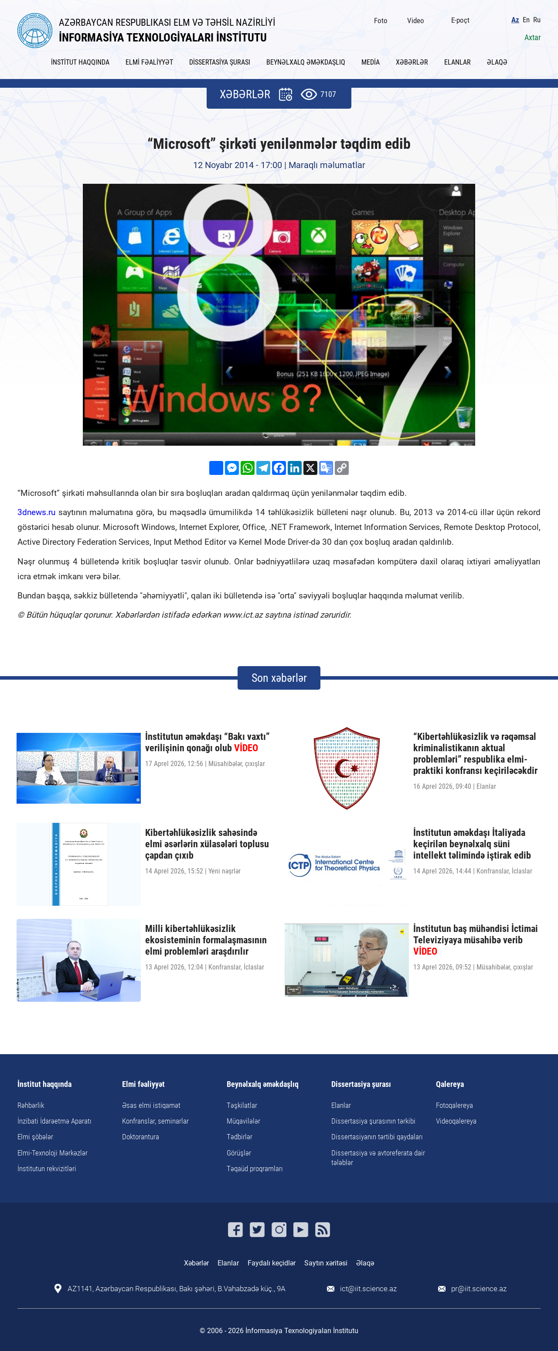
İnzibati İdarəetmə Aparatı (54, 1121)
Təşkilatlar (242, 1105)
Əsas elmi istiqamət (151, 1105)
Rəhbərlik (30, 1105)
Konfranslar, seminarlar (155, 1121)
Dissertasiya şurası (361, 1084)
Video (415, 20)
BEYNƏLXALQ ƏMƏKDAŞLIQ (305, 62)
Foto (381, 20)
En (526, 20)
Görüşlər (239, 1152)
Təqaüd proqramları (255, 1168)
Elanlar (341, 1105)
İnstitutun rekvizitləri (46, 1168)
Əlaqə (365, 1263)
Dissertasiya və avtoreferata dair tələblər (378, 1157)
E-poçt (460, 20)
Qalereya (450, 1084)
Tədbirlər (239, 1136)
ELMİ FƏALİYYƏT (149, 62)
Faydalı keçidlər (272, 1263)
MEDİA (370, 62)
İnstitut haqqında (44, 1084)
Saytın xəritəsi (325, 1263)
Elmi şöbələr (35, 1136)
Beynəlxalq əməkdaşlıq (263, 1084)
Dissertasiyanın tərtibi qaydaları (377, 1136)
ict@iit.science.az (368, 1289)
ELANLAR (457, 62)
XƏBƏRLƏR (412, 62)
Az (515, 20)
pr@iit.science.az (479, 1289)
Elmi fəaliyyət (143, 1084)
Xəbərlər (196, 1263)
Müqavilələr (243, 1121)
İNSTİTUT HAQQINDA (80, 62)
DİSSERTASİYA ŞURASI (219, 62)
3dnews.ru (36, 512)
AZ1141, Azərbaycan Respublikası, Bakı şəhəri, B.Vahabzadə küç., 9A (177, 1289)
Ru (537, 20)
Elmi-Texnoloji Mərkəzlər (52, 1152)
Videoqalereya (456, 1121)
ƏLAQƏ (497, 62)
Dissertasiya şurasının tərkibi (373, 1121)
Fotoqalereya (454, 1105)
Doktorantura (140, 1136)
